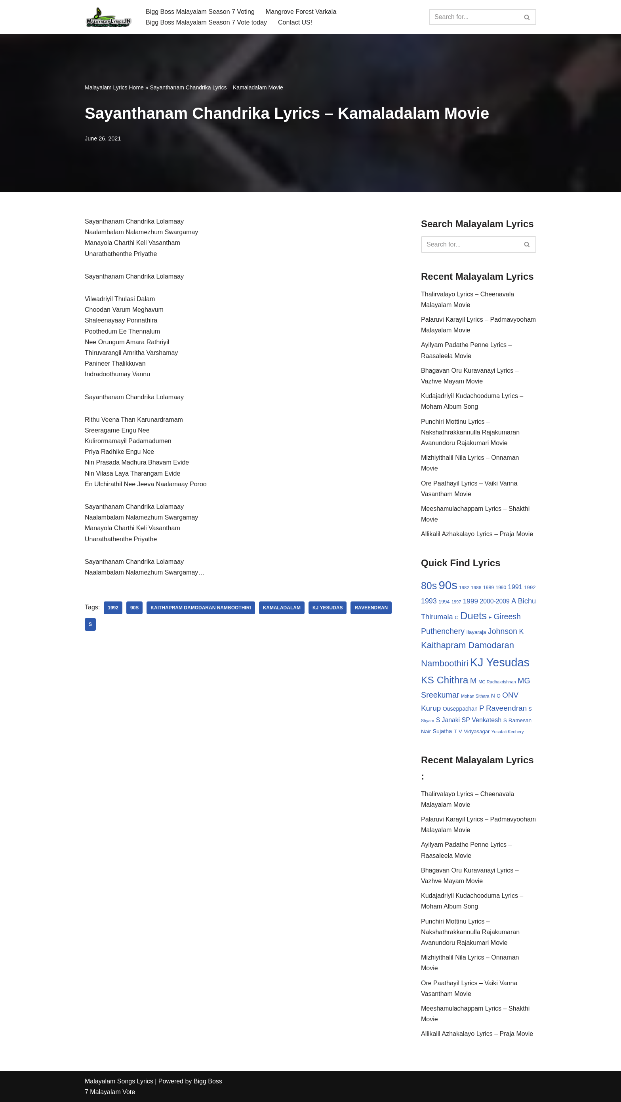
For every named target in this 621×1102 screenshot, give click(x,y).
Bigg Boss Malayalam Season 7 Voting (200, 11)
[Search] (473, 17)
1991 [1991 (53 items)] (515, 586)
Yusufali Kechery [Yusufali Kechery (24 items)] (507, 731)
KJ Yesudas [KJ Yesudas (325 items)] (500, 662)
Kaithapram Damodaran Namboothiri (200, 608)
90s (134, 608)
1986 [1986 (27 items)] (476, 587)
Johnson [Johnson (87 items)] (502, 631)
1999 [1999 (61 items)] (470, 601)
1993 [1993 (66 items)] (429, 601)
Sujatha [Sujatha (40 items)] (442, 731)
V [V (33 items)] (460, 731)
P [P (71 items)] (481, 708)
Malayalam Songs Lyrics (119, 1081)
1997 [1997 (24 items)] (456, 601)
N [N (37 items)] (493, 695)
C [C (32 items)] (456, 617)
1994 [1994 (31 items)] (444, 602)
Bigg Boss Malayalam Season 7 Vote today (206, 22)
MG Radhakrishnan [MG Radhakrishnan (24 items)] (497, 681)
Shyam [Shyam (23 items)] (427, 720)
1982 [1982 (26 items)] (464, 587)
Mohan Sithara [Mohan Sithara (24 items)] (475, 696)
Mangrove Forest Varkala (301, 11)
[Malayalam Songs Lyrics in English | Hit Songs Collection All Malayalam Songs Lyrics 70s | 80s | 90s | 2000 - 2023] (108, 17)
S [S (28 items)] (530, 709)
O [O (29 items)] (499, 696)
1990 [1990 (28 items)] (501, 587)
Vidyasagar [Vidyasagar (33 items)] (477, 731)
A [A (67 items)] (513, 601)
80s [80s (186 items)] (429, 585)
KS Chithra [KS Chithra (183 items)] (444, 680)
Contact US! (295, 22)
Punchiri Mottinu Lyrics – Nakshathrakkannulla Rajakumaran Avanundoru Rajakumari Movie (470, 432)
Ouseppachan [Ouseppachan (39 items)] (460, 709)
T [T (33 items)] (455, 731)
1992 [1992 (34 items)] (529, 587)
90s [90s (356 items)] (448, 585)
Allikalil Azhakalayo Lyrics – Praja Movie (477, 534)
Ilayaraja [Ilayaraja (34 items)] (476, 632)
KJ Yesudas (327, 608)
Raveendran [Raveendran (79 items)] (506, 708)
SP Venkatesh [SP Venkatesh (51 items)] (482, 719)
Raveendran (371, 608)
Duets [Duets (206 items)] (473, 615)
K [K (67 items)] (521, 631)
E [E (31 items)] (490, 617)
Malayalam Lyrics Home (114, 87)
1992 (113, 608)
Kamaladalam (282, 608)
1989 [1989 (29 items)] (488, 587)
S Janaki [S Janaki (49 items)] (448, 720)
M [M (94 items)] (473, 680)
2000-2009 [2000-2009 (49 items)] (494, 601)
